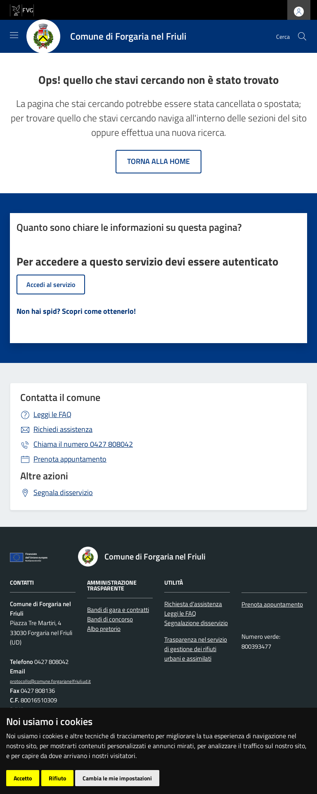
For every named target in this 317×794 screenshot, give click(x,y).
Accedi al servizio (50, 284)
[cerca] (302, 36)
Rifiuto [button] (57, 778)
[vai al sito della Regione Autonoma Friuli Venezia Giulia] (22, 9)
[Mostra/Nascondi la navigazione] (14, 35)
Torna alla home (158, 161)
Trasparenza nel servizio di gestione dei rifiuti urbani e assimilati (195, 649)
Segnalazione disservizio (196, 623)
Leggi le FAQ (52, 414)
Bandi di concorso (110, 619)
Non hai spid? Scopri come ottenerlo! (76, 311)
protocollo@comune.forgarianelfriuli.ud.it (50, 681)
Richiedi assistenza (62, 429)
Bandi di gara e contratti (118, 609)
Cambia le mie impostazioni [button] (117, 778)
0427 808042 (83, 444)
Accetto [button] (23, 778)
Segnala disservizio (63, 492)
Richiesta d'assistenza (193, 604)
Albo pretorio (104, 628)
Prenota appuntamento (69, 459)
